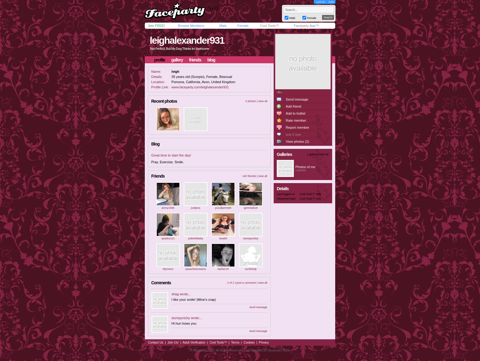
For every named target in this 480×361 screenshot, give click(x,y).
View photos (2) (297, 141)
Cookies (249, 342)
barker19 (223, 269)
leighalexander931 (187, 40)
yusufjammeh (223, 207)
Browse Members (191, 26)
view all (262, 101)
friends (195, 59)
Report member (297, 127)
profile (159, 59)
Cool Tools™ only (310, 194)
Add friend (293, 106)
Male (223, 26)
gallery (177, 59)
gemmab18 (250, 207)
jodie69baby (195, 238)
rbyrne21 (168, 269)
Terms (235, 342)
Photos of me (305, 167)
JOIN (331, 2)
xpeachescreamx (195, 269)
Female (243, 26)
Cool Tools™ (269, 26)
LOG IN (320, 2)
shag (175, 294)
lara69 (223, 238)
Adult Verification (193, 342)
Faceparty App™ (306, 26)
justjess (195, 207)
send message (258, 307)
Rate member (296, 120)
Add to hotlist (296, 113)
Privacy (264, 342)
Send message (297, 99)
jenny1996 (168, 207)
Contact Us (155, 342)
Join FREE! (156, 26)
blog (211, 59)
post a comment (246, 282)
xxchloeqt (251, 269)
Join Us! (172, 342)
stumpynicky (250, 238)
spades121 (168, 238)
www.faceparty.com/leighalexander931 (200, 87)
